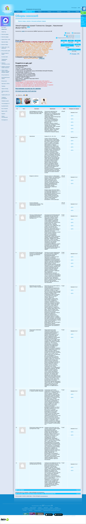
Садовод (3, 86)
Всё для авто (4, 81)
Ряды (82, 19)
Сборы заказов (28, 12)
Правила (3, 113)
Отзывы (49, 11)
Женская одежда (5, 34)
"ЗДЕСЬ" (42, 58)
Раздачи (39, 11)
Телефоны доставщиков (4, 98)
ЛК (81, 25)
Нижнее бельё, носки (6, 39)
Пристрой (59, 11)
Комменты (83, 24)
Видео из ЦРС (4, 111)
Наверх (82, 17)
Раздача (40, 507)
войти (72, 115)
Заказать (68, 32)
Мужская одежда (5, 36)
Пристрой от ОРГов (5, 83)
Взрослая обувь (5, 41)
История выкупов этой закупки (25, 91)
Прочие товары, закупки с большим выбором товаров (5, 71)
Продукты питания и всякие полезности (6, 67)
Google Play (59, 514)
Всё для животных (5, 74)
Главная (18, 11)
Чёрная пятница (5, 88)
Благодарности (5, 119)
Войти (79, 7)
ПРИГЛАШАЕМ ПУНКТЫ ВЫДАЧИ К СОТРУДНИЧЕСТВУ (49, 508)
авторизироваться (40, 492)
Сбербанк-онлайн (5, 100)
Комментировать (77, 32)
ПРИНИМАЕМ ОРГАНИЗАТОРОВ (33, 9)
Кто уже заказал (82, 22)
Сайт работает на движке (72, 515)
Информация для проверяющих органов (51, 510)
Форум (68, 11)
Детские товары (5, 44)
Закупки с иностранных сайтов (6, 63)
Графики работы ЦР (6, 94)
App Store (50, 514)
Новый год (4, 31)
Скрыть (77, 106)
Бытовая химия (5, 56)
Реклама (24, 510)
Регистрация (74, 7)
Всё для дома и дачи (6, 50)
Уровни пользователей (5, 117)
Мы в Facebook (5, 108)
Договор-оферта (37, 510)
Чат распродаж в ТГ (6, 103)
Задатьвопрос (82, 13)
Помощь (79, 11)
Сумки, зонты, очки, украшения (5, 48)
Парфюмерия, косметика (4, 60)
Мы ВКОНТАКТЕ (5, 106)
